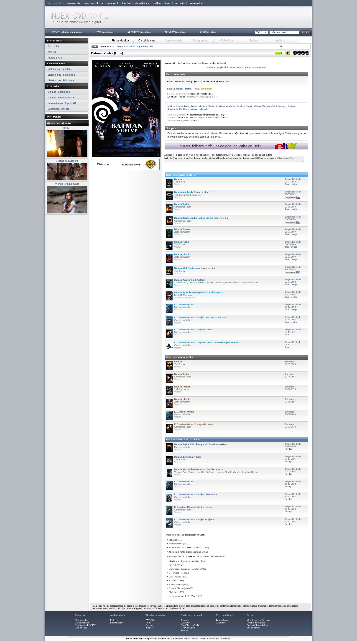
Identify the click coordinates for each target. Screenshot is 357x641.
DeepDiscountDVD (190, 625)
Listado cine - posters (59, 69)
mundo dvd (54, 57)
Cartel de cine (146, 40)
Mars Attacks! (175, 576)
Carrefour (149, 625)
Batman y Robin (182, 254)
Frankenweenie (176, 543)
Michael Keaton (175, 106)
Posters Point (222, 620)
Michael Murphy (262, 106)
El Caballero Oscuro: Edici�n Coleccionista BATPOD (200, 317)
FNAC (148, 622)
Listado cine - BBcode (60, 80)
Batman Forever (182, 229)
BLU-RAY (170, 32)
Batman (178, 179)
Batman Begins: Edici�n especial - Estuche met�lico (200, 444)
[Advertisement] (219, 166)
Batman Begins (181, 204)
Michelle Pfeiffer (207, 106)
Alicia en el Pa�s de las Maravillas (184, 552)
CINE (203, 32)
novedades (108, 32)
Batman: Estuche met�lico (187, 457)
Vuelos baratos (253, 627)
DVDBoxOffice (188, 627)
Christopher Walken (226, 106)
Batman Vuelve (181, 242)
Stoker (66, 128)
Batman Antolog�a (184, 192)
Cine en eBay (81, 627)
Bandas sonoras (82, 622)
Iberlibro (149, 627)
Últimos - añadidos (58, 92)
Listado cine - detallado (60, 75)
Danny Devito (191, 106)
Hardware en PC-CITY (85, 625)
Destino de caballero (67, 161)
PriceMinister (116, 622)
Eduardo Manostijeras (179, 588)
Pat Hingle (184, 109)
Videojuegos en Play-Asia (258, 620)
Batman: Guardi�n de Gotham (189, 280)
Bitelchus (173, 592)
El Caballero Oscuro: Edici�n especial (193, 507)
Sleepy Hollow (175, 573)
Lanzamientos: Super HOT (62, 103)
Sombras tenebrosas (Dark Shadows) (185, 547)
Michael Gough (244, 106)
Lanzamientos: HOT (58, 109)
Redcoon (114, 620)
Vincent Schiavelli (199, 109)
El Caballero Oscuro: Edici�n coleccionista (195, 494)
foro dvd (52, 46)
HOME (55, 32)
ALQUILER (133, 32)
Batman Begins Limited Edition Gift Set (193, 218)
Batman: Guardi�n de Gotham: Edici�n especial (198, 469)
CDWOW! (186, 622)
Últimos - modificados (59, 97)
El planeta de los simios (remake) (184, 569)
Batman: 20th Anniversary (187, 268)
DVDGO (149, 620)
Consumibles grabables (257, 625)
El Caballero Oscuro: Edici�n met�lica (194, 519)
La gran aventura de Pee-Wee (182, 596)
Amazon (185, 620)
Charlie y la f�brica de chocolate (184, 561)
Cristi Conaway (279, 106)
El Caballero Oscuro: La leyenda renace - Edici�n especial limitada (207, 342)
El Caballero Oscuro (184, 304)
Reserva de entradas (256, 622)
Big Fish (172, 565)
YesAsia (184, 630)
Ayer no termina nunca (67, 184)
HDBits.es (193, 638)
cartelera (211, 32)
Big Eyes (173, 539)
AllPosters (221, 622)
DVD (99, 32)
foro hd (52, 52)
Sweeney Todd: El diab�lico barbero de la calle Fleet (193, 556)
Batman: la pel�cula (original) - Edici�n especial (198, 292)
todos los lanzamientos (72, 32)
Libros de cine (81, 620)
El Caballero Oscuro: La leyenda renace (193, 329)
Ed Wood (173, 580)
